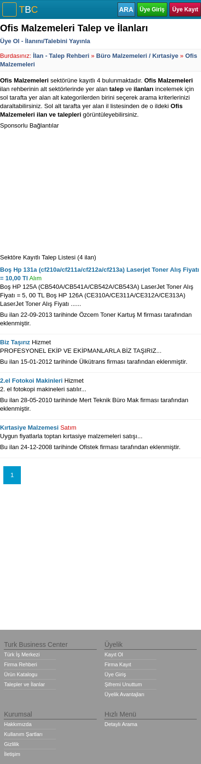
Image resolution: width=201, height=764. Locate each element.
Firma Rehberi (20, 664)
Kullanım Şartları (23, 734)
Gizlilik (11, 744)
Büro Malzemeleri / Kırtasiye (137, 55)
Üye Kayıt (185, 9)
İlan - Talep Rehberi (61, 55)
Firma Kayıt (117, 664)
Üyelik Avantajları (124, 694)
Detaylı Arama (120, 724)
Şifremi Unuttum (123, 684)
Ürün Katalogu (20, 674)
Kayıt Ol (113, 654)
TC (28, 9)
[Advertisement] (71, 189)
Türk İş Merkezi (21, 654)
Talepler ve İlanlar (24, 684)
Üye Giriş (152, 9)
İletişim (12, 754)
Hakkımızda (17, 724)
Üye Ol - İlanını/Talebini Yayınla (45, 41)
